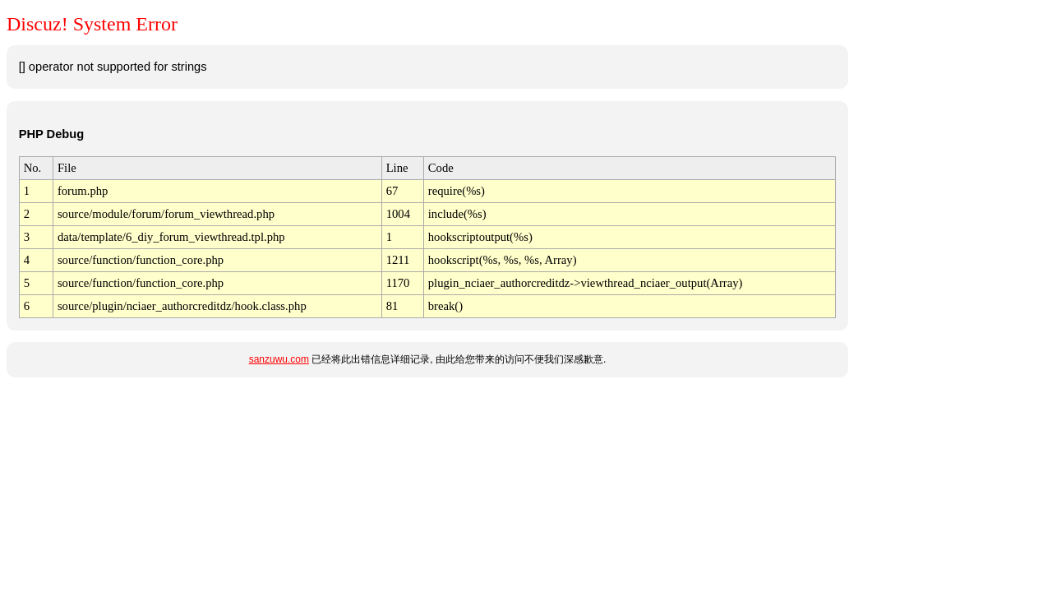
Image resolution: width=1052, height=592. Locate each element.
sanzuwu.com (279, 359)
